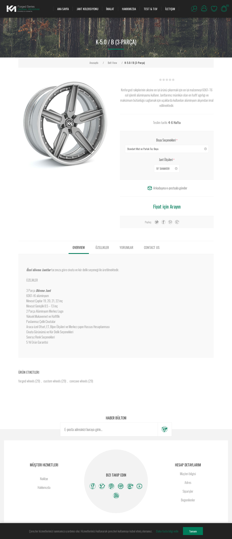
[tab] (79, 247)
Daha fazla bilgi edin (167, 531)
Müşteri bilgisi (188, 473)
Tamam (193, 531)
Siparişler (188, 491)
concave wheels (79, 381)
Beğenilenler (214, 9)
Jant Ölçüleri (166, 159)
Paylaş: (148, 222)
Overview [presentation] (79, 247)
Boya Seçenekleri (166, 140)
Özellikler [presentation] (102, 247)
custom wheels (52, 381)
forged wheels (26, 381)
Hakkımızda (44, 487)
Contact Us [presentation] (151, 247)
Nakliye (44, 478)
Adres (188, 482)
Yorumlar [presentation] (126, 247)
